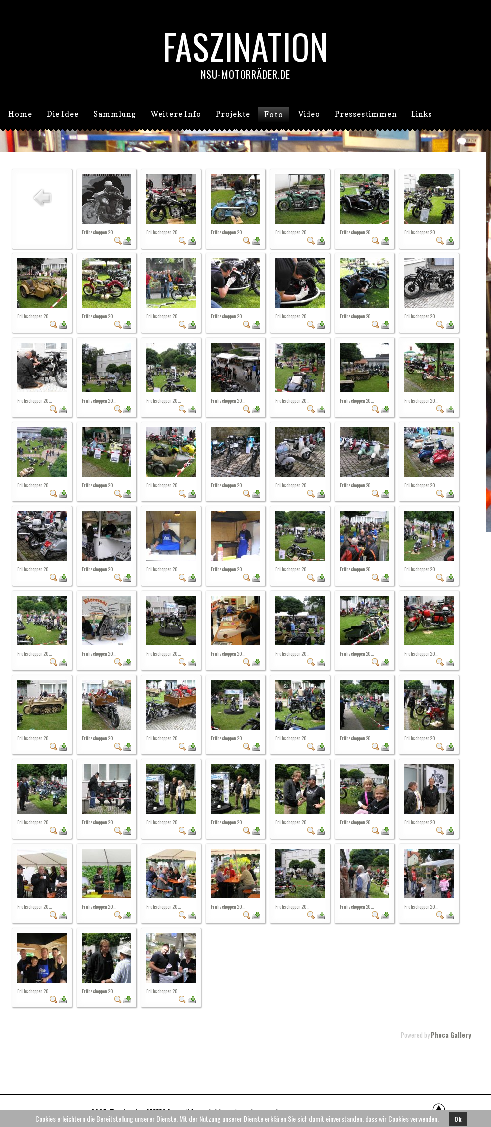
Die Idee (63, 114)
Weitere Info (176, 114)
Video (309, 114)
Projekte (233, 114)
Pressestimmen (366, 114)
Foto (273, 114)
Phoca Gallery (451, 1035)
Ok (458, 1119)
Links (421, 114)
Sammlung (114, 114)
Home (20, 114)
